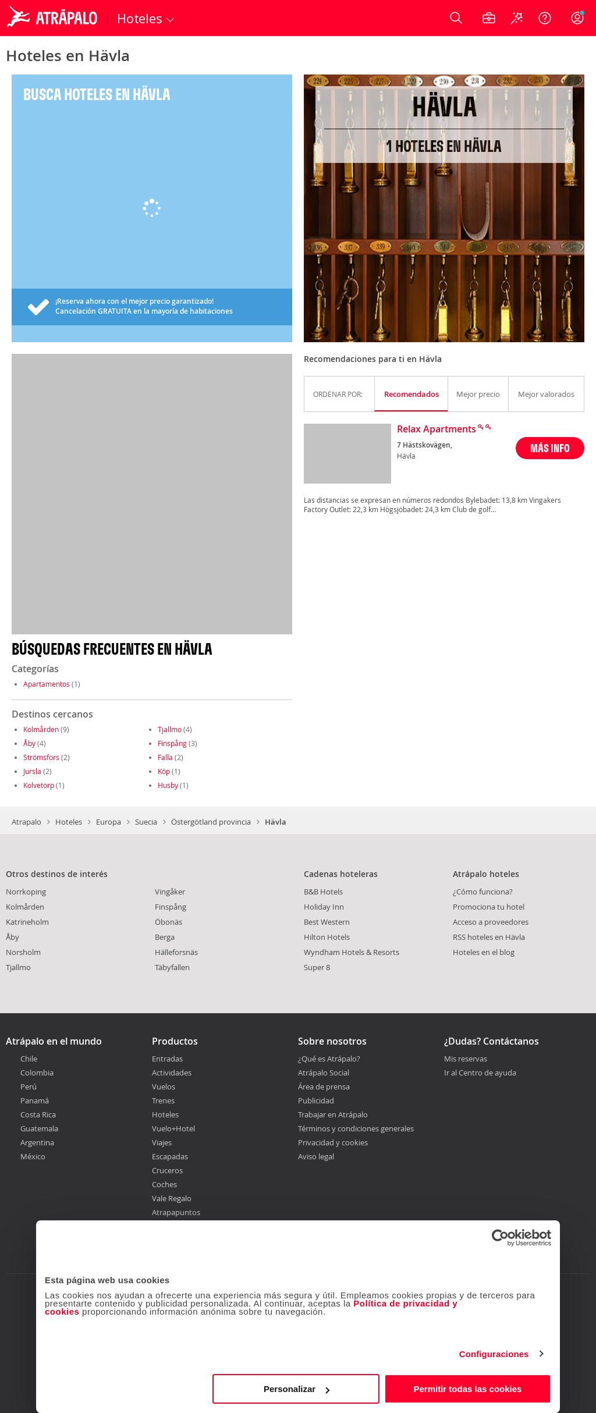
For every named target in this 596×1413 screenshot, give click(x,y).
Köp (164, 771)
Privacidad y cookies (333, 1142)
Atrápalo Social (323, 1072)
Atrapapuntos (176, 1212)
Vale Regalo (171, 1198)
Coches (164, 1184)
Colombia (37, 1072)
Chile (28, 1058)
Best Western (327, 922)
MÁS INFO (550, 448)
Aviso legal (316, 1156)
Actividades (171, 1072)
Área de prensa (324, 1086)
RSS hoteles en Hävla (489, 937)
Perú (28, 1086)
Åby (29, 743)
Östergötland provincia (211, 821)
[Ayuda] (545, 18)
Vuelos (163, 1086)
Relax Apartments (436, 429)
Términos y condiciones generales (356, 1128)
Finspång (172, 743)
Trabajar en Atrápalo (333, 1114)
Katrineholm (27, 922)
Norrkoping (26, 891)
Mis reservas (465, 1059)
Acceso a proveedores (490, 922)
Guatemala (39, 1128)
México (32, 1156)
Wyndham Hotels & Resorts (351, 952)
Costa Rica (38, 1114)
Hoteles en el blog (484, 952)
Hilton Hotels (327, 937)
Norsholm (23, 952)
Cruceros (167, 1170)
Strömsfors (41, 757)
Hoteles (68, 821)
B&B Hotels (323, 891)
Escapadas (170, 1156)
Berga (165, 937)
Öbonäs (168, 922)
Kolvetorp (38, 785)
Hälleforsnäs (176, 952)
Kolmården (41, 729)
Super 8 (317, 967)
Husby (168, 785)
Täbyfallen (172, 967)
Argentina (37, 1142)
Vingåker (170, 891)
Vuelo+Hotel (173, 1128)
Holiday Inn (324, 906)
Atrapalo (26, 821)
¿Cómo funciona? (483, 891)
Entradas (167, 1058)
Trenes (163, 1100)
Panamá (34, 1100)
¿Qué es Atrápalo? (329, 1058)
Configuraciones (494, 1354)
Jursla (32, 771)
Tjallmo (170, 729)
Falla (165, 757)
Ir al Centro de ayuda (480, 1073)
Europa (108, 821)
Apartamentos (46, 683)
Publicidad (316, 1100)
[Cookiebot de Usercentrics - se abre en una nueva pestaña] (500, 1238)
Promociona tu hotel (488, 906)
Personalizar (296, 1389)
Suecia (146, 821)
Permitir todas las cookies (467, 1389)
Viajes (162, 1142)
